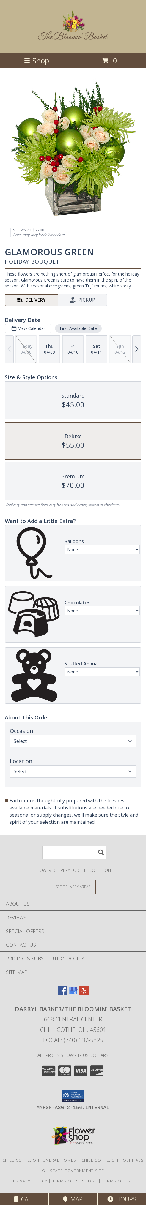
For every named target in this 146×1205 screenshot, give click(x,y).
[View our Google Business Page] (73, 993)
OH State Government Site (73, 1170)
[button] (73, 1096)
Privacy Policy (30, 1181)
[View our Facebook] (62, 993)
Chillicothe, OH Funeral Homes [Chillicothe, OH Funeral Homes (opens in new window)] (39, 1160)
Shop (36, 60)
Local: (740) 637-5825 (73, 1040)
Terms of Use (117, 1181)
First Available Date (78, 328)
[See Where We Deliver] (73, 886)
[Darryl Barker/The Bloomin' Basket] (73, 39)
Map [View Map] (73, 1199)
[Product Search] (74, 852)
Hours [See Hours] (121, 1199)
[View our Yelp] (84, 993)
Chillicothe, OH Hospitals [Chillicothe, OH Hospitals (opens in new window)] (112, 1160)
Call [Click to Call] (24, 1199)
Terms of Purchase (74, 1181)
